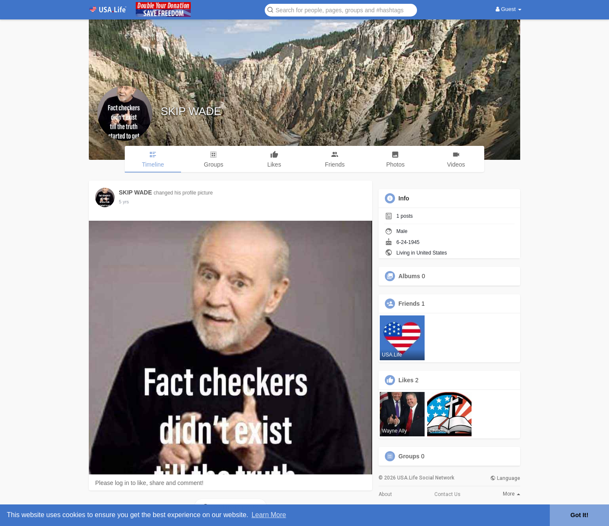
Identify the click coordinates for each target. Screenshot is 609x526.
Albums (409, 276)
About (385, 494)
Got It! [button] (579, 515)
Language (505, 478)
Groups (409, 456)
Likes (406, 380)
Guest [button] (508, 9)
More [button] (511, 494)
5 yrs (124, 201)
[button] (341, 9)
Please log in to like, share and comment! (149, 482)
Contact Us (447, 494)
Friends (409, 303)
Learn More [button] (269, 514)
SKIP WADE (191, 111)
